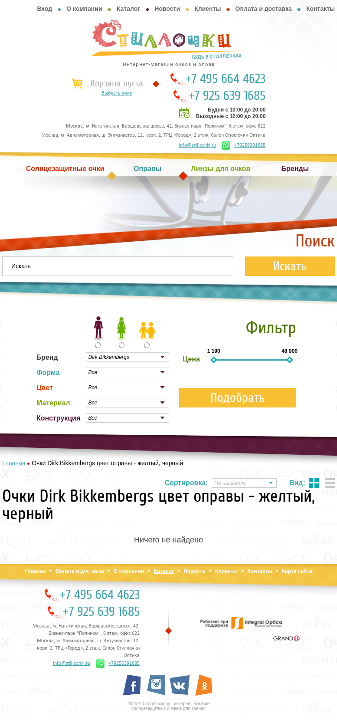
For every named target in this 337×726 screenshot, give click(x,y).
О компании (84, 8)
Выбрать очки (116, 93)
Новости (167, 8)
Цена (191, 359)
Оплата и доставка (264, 8)
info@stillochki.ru (197, 145)
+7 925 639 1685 (227, 95)
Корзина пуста (116, 83)
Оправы (147, 168)
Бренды (295, 168)
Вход (44, 8)
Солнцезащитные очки (65, 168)
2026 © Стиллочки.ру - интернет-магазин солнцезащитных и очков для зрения (168, 706)
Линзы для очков (220, 168)
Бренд (47, 357)
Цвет (44, 387)
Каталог (128, 8)
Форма (48, 372)
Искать (290, 266)
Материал (53, 403)
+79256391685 (243, 145)
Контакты (320, 8)
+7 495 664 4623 (225, 78)
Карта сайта (296, 571)
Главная (35, 571)
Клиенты (207, 8)
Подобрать (237, 397)
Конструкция (58, 418)
